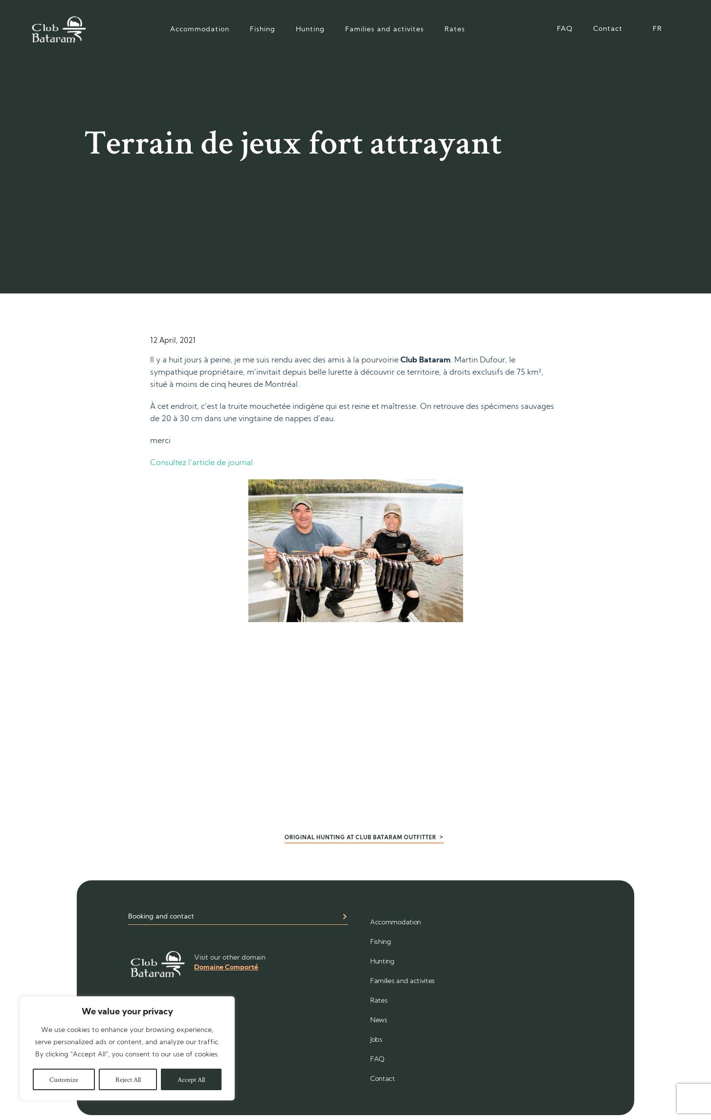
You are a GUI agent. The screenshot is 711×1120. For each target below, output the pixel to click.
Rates (454, 29)
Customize (63, 1079)
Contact (607, 29)
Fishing (262, 29)
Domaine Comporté (226, 967)
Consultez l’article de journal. (203, 463)
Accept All (191, 1079)
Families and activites (384, 29)
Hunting (310, 29)
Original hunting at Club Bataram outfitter (360, 838)
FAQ (565, 29)
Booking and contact (161, 916)
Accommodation (199, 29)
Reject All (128, 1079)
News (378, 1020)
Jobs (376, 1040)
